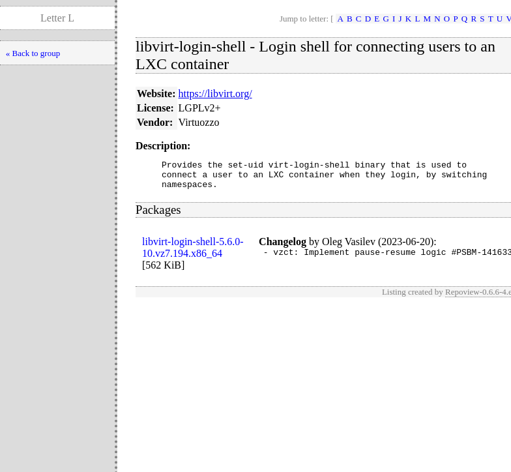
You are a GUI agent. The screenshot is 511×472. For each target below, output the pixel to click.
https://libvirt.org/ (215, 93)
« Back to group (33, 53)
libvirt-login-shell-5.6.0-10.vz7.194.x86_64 (193, 253)
